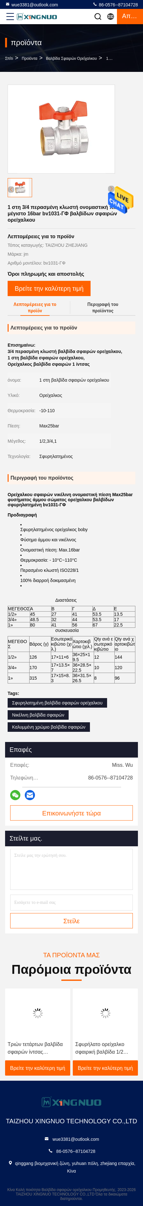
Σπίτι (9, 58)
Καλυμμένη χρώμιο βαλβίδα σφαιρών (48, 727)
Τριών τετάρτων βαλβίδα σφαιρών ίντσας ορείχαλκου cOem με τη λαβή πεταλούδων (35, 1049)
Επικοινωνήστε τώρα (71, 813)
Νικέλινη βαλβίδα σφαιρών (38, 714)
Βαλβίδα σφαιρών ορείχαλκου (71, 58)
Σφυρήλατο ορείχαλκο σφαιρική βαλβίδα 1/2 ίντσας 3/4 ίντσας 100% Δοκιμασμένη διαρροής (101, 1049)
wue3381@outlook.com (31, 4)
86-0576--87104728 (115, 4)
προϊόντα (29, 58)
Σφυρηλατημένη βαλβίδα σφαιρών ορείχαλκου (57, 702)
